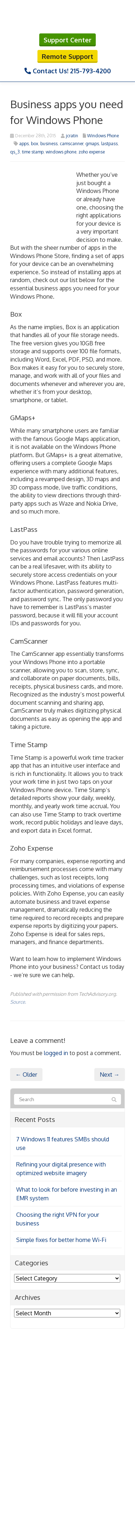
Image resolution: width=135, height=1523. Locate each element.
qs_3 (15, 152)
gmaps (92, 143)
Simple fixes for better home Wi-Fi (61, 1239)
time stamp (33, 152)
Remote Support (67, 56)
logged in (56, 1053)
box (34, 143)
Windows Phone (103, 135)
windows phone (61, 152)
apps (24, 143)
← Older (26, 1074)
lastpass (109, 143)
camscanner (71, 143)
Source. (18, 1002)
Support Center (67, 40)
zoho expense (91, 152)
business (49, 143)
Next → (110, 1074)
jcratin (72, 135)
